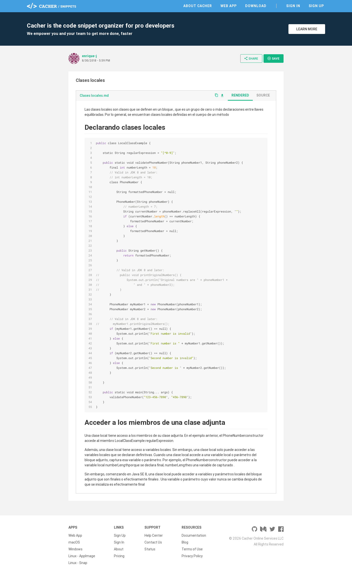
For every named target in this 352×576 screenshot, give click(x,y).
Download (255, 6)
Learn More (306, 29)
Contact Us (153, 542)
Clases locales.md (94, 95)
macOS (74, 542)
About (118, 549)
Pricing (119, 556)
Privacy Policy (192, 556)
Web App (228, 6)
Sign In (293, 6)
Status (149, 549)
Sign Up (316, 6)
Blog (185, 542)
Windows (75, 549)
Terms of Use (192, 549)
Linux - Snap (77, 563)
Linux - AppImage (81, 556)
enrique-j (89, 56)
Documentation (194, 535)
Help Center (153, 535)
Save (273, 58)
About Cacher (197, 6)
